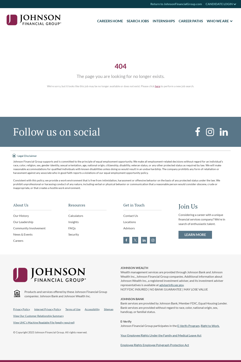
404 (121, 66)
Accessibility (92, 309)
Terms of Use (72, 309)
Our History (21, 215)
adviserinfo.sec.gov (171, 285)
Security (73, 234)
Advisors (129, 228)
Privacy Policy (21, 309)
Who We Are (218, 21)
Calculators (75, 215)
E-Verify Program (188, 325)
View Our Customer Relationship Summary (38, 315)
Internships (164, 21)
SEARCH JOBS (138, 21)
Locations (129, 222)
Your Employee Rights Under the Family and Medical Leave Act (160, 335)
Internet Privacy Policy (47, 309)
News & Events (23, 234)
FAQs (72, 228)
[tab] (120, 155)
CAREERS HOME (110, 21)
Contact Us (130, 215)
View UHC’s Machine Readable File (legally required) (44, 322)
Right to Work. (210, 325)
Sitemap (108, 309)
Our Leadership (23, 222)
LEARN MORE (195, 235)
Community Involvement (29, 228)
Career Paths (191, 21)
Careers (18, 240)
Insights (73, 222)
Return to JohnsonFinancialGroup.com (176, 4)
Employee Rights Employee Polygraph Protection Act (154, 345)
